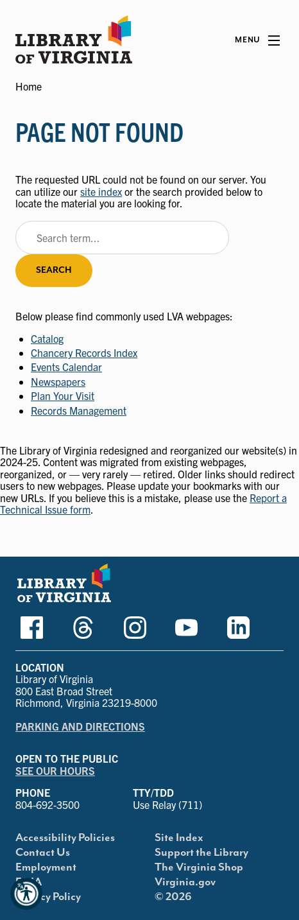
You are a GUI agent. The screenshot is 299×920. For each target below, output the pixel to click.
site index (101, 191)
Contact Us (42, 852)
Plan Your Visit (62, 395)
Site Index (179, 837)
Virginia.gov (185, 882)
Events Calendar (66, 366)
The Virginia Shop (199, 867)
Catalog (47, 338)
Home (28, 86)
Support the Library (201, 852)
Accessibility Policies (65, 837)
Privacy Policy (48, 896)
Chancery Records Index (84, 352)
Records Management (78, 410)
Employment (45, 867)
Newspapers (58, 381)
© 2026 (173, 896)
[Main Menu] (257, 40)
